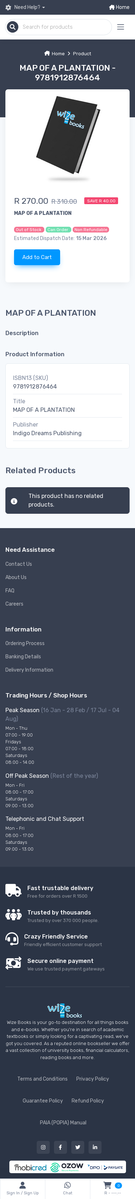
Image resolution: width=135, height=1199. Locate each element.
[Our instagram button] (43, 1147)
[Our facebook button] (60, 1147)
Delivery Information (29, 670)
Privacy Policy (92, 1079)
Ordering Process (25, 643)
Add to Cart (37, 257)
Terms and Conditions (42, 1079)
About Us (16, 577)
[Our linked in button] (95, 1147)
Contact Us (18, 564)
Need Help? (22, 7)
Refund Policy (88, 1101)
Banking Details (23, 657)
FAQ (9, 591)
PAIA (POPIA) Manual (63, 1123)
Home (119, 7)
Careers (14, 604)
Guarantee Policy (43, 1101)
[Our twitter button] (77, 1147)
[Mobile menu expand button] (121, 27)
